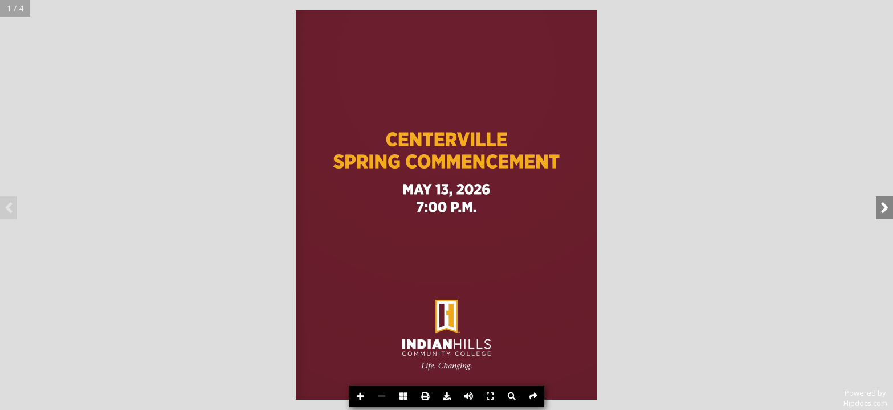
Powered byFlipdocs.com (865, 398)
